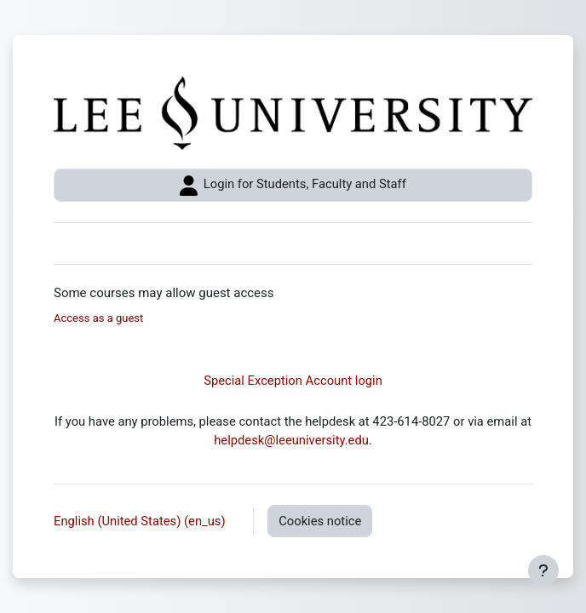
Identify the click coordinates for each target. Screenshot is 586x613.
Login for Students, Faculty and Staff (293, 185)
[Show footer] (543, 570)
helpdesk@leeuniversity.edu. (293, 440)
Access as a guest (98, 318)
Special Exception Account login (293, 380)
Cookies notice (320, 521)
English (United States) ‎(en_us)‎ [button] (141, 521)
